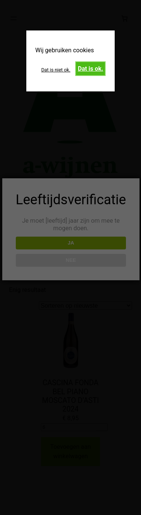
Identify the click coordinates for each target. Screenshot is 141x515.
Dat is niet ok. (56, 70)
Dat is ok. (90, 68)
